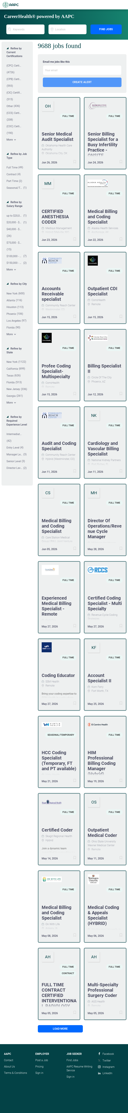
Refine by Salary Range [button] (14, 204)
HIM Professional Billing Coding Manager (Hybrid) (102, 763)
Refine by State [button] (14, 350)
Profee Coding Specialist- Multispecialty (56, 371)
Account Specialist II (99, 678)
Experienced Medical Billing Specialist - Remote (56, 606)
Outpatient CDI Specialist (102, 291)
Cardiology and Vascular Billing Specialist (103, 449)
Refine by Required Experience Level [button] (16, 420)
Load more (60, 1028)
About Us (9, 1066)
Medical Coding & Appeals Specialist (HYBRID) (103, 915)
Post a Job (41, 1060)
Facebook (108, 1053)
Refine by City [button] (18, 283)
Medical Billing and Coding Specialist (102, 217)
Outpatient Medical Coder (102, 832)
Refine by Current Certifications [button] (14, 52)
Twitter (106, 1060)
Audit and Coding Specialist (59, 446)
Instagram (108, 1066)
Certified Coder (57, 830)
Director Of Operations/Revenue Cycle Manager (105, 528)
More (9, 139)
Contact (8, 1060)
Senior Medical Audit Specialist (57, 136)
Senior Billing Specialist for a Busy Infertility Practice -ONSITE (103, 144)
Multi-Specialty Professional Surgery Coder (103, 990)
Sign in (39, 1072)
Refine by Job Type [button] (16, 155)
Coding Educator (58, 675)
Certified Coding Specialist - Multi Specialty (105, 603)
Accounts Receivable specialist (53, 294)
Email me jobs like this (56, 61)
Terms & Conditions (15, 1072)
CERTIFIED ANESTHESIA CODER (55, 217)
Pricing (39, 1066)
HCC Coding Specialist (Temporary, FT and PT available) (59, 760)
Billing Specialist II (104, 368)
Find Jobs (106, 29)
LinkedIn (107, 1073)
